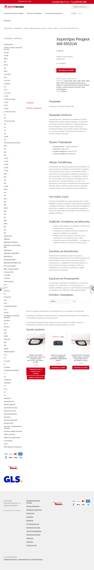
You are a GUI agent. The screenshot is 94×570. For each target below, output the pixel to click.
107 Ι (5, 152)
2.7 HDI (6, 170)
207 (5, 180)
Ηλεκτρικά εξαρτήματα (70, 85)
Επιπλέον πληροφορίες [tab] (34, 108)
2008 (5, 173)
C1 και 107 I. (7, 74)
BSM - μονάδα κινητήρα (11, 269)
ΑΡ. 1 (5, 354)
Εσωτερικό (7, 417)
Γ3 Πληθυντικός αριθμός (11, 370)
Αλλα (62, 83)
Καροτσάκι (29, 517)
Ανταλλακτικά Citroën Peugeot (14, 13)
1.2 (5, 127)
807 (5, 233)
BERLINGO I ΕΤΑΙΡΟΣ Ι (11, 242)
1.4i (5, 133)
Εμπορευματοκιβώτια (10, 414)
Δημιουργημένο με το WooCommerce (30, 559)
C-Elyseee (7, 278)
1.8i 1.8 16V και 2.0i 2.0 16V (12, 142)
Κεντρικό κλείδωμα (83, 85)
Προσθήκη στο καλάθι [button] (58, 367)
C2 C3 (6, 287)
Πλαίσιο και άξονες (9, 434)
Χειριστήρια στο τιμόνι (11, 407)
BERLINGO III (8, 256)
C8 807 (6, 336)
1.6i (5, 139)
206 (5, 177)
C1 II (5, 284)
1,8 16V (6, 108)
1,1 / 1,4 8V (7, 93)
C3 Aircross (7, 297)
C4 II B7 (6, 312)
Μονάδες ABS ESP (9, 404)
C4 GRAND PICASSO (10, 306)
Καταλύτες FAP (8, 423)
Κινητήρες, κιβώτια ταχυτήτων (13, 431)
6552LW (63, 91)
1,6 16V (6, 102)
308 (5, 61)
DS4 (5, 342)
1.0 (5, 114)
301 (5, 192)
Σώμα (5, 443)
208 (5, 183)
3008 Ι (56, 28)
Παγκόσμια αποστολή (33, 534)
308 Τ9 (6, 65)
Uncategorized (18, 28)
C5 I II (5, 323)
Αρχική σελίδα (8, 28)
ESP (5, 345)
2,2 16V (6, 161)
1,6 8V (6, 105)
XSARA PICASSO (9, 351)
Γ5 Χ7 (5, 89)
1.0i (5, 118)
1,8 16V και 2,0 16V (9, 111)
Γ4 (4, 373)
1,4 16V (6, 96)
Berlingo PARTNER (10, 259)
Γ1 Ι (5, 358)
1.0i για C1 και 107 (9, 121)
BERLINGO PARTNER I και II (12, 262)
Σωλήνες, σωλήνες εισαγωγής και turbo (35, 28)
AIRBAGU (7, 239)
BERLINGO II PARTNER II (11, 253)
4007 (5, 211)
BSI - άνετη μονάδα (10, 266)
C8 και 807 (7, 339)
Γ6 (4, 392)
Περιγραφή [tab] (29, 103)
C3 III (5, 303)
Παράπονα (29, 538)
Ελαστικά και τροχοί (10, 410)
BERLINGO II (8, 250)
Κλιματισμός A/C (9, 401)
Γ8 (4, 395)
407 (5, 68)
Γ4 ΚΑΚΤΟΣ (7, 379)
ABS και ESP (8, 236)
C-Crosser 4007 (8, 272)
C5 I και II (6, 326)
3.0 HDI (6, 186)
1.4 (5, 130)
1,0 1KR (50, 28)
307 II (5, 198)
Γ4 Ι (5, 376)
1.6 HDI (6, 55)
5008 (5, 220)
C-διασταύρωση (9, 281)
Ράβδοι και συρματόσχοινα (12, 437)
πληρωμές (29, 542)
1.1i (5, 124)
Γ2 (4, 364)
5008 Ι (83, 81)
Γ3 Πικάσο (7, 83)
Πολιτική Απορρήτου (32, 506)
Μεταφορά (7, 20)
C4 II (5, 309)
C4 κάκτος (7, 320)
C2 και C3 (7, 290)
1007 (5, 145)
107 (5, 149)
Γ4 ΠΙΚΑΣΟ (7, 382)
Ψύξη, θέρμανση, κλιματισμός (13, 447)
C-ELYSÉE (7, 275)
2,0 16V (6, 158)
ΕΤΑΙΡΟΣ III (7, 398)
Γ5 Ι (5, 86)
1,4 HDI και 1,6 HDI (9, 99)
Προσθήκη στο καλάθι (66, 70)
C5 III (5, 333)
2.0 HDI (6, 164)
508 (5, 226)
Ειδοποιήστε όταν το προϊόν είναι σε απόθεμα (35, 371)
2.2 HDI (6, 167)
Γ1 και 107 (7, 80)
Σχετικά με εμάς (31, 545)
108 (5, 155)
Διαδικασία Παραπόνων (34, 510)
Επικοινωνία (30, 513)
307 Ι (5, 202)
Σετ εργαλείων (8, 440)
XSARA (6, 348)
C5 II (5, 77)
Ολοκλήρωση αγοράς (33, 527)
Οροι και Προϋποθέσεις (34, 13)
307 (5, 195)
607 (5, 229)
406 (5, 214)
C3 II (5, 300)
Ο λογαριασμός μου (32, 524)
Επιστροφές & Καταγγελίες (53, 13)
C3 (5, 294)
